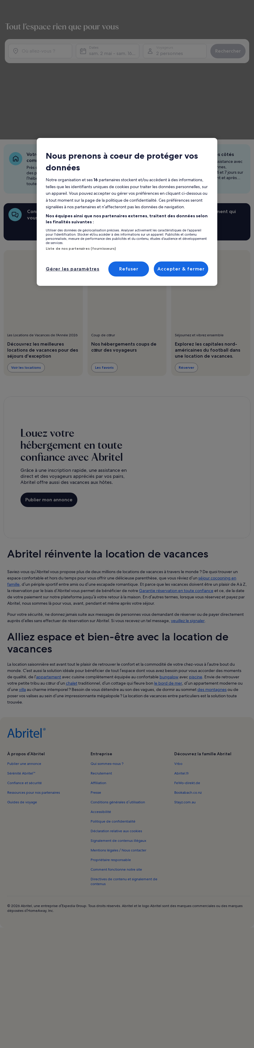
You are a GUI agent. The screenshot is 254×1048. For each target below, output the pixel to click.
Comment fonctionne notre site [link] (116, 786)
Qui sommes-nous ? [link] (107, 680)
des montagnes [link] (212, 606)
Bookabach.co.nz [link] (188, 709)
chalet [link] (71, 599)
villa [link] (22, 606)
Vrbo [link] (178, 680)
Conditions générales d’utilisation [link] (118, 718)
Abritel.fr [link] (181, 689)
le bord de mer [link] (168, 599)
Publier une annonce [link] (24, 680)
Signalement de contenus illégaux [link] (118, 757)
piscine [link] (195, 593)
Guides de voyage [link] (22, 718)
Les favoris (104, 303)
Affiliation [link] (98, 699)
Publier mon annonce (49, 426)
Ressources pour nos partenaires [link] (33, 709)
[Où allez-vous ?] (44, 48)
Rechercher (223, 48)
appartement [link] (48, 593)
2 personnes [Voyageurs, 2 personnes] (166, 50)
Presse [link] (96, 709)
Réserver (186, 303)
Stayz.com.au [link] (185, 718)
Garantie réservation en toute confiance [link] (176, 507)
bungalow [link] (169, 593)
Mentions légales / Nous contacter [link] (118, 766)
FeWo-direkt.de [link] (187, 699)
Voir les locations (26, 303)
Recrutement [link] (101, 689)
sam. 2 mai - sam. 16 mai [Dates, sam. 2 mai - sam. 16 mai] (114, 50)
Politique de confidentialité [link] (113, 737)
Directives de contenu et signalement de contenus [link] (124, 798)
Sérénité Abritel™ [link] (21, 689)
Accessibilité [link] (101, 728)
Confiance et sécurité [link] (24, 699)
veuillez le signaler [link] (188, 537)
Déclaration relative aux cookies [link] (116, 747)
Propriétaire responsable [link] (111, 776)
